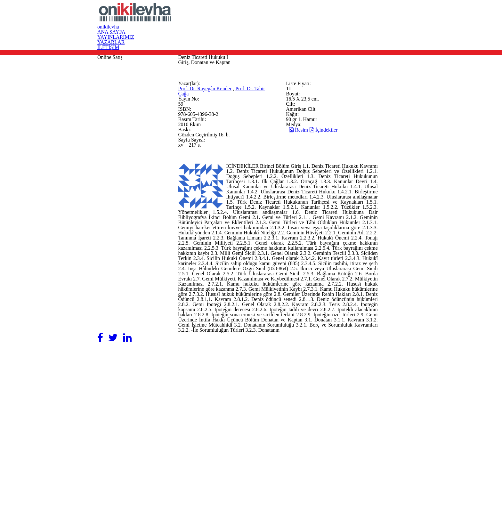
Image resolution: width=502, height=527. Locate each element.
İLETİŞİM (388, 18)
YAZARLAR (350, 18)
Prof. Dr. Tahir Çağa (231, 182)
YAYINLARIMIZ (306, 18)
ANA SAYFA (261, 18)
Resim (320, 230)
